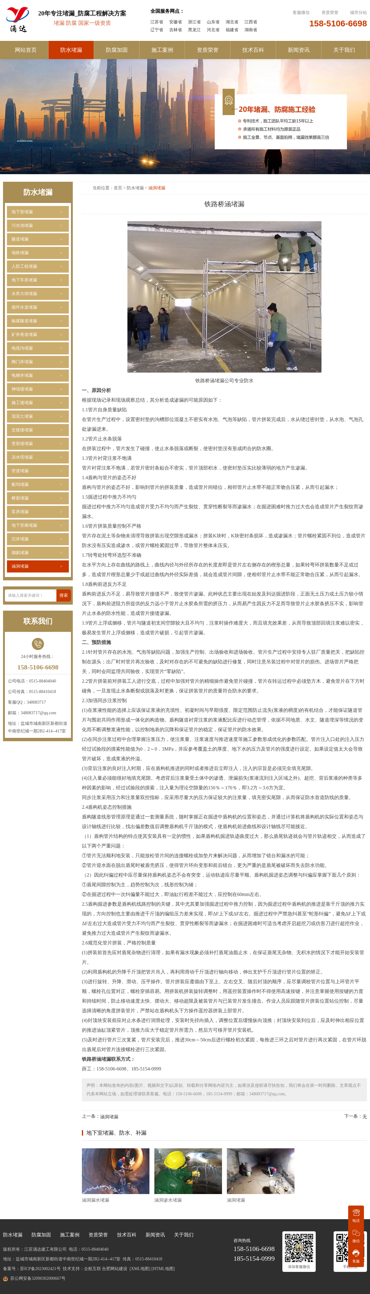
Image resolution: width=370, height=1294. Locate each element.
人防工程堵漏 (24, 266)
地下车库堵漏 (24, 280)
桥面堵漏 (20, 498)
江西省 (250, 22)
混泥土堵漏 (22, 416)
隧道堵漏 (20, 239)
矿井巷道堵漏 (24, 334)
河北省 (213, 30)
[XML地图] (140, 1268)
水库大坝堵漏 (24, 293)
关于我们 (344, 50)
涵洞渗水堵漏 (168, 1200)
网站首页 (26, 50)
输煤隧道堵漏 (24, 321)
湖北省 (232, 22)
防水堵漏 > (137, 188)
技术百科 (253, 50)
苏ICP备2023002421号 (40, 1268)
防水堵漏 (71, 50)
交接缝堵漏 (22, 430)
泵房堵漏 (20, 511)
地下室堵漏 (22, 212)
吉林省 (175, 30)
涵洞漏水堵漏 (95, 1200)
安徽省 (175, 22)
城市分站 (358, 12)
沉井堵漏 (20, 539)
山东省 (213, 22)
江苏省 (156, 22)
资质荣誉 (329, 12)
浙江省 (194, 22)
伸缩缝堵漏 (22, 389)
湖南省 (250, 30)
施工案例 (162, 50)
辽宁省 (156, 30)
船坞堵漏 (20, 484)
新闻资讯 (299, 50)
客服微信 (302, 12)
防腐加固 (117, 50)
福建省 (232, 30)
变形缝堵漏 (22, 443)
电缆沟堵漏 (22, 348)
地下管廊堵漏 (24, 525)
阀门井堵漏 (22, 362)
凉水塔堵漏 (22, 457)
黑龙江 (194, 30)
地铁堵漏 (20, 253)
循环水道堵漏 (24, 307)
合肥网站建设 (114, 1268)
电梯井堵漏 (22, 375)
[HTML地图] (163, 1268)
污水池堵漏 (22, 225)
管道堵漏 (20, 471)
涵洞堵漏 (20, 566)
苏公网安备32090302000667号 (38, 1278)
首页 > (120, 188)
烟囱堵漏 (20, 552)
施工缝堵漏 (22, 402)
